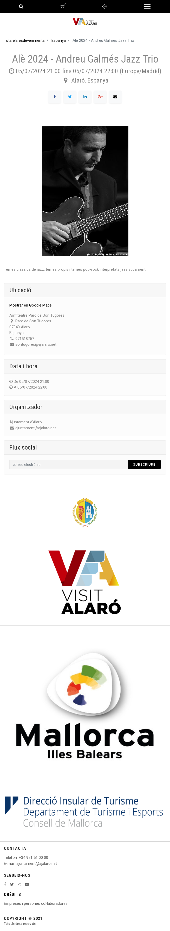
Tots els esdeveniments (24, 40)
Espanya (58, 40)
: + (19, 857)
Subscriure (144, 464)
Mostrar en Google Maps (30, 305)
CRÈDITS (12, 894)
